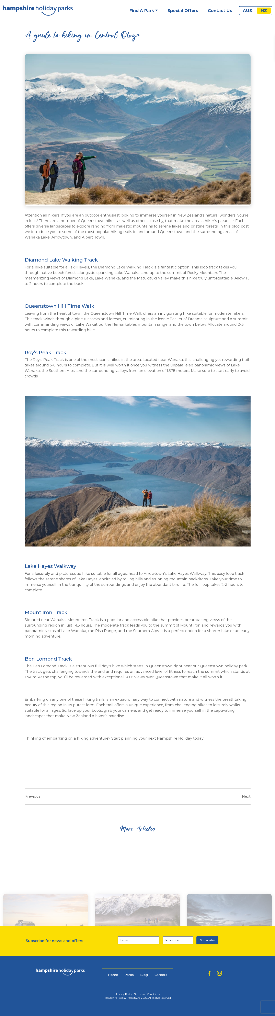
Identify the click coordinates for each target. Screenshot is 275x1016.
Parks (129, 975)
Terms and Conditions (147, 994)
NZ (264, 10)
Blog (144, 975)
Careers (160, 975)
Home (113, 975)
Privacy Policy (124, 994)
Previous (33, 796)
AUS (247, 10)
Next (246, 796)
